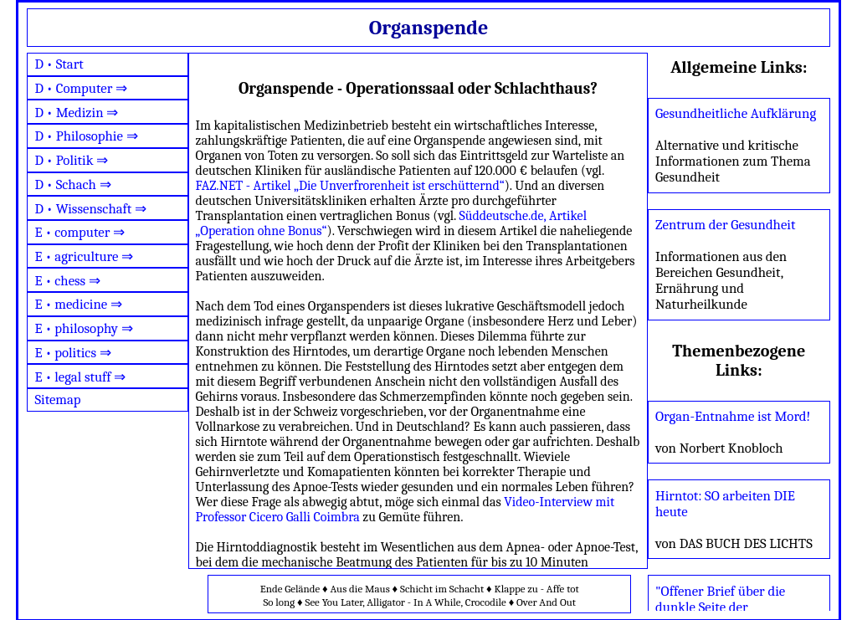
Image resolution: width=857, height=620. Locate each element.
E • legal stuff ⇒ (80, 377)
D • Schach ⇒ (72, 184)
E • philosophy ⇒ (83, 328)
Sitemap (57, 399)
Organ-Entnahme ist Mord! (732, 416)
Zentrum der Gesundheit (725, 225)
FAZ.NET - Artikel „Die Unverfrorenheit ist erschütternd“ (350, 185)
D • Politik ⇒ (71, 160)
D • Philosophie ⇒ (85, 136)
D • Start (58, 64)
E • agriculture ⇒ (83, 256)
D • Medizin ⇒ (76, 112)
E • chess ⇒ (67, 281)
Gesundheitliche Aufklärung (735, 113)
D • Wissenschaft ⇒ (90, 209)
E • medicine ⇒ (77, 304)
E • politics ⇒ (72, 353)
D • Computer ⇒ (80, 88)
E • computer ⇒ (79, 232)
